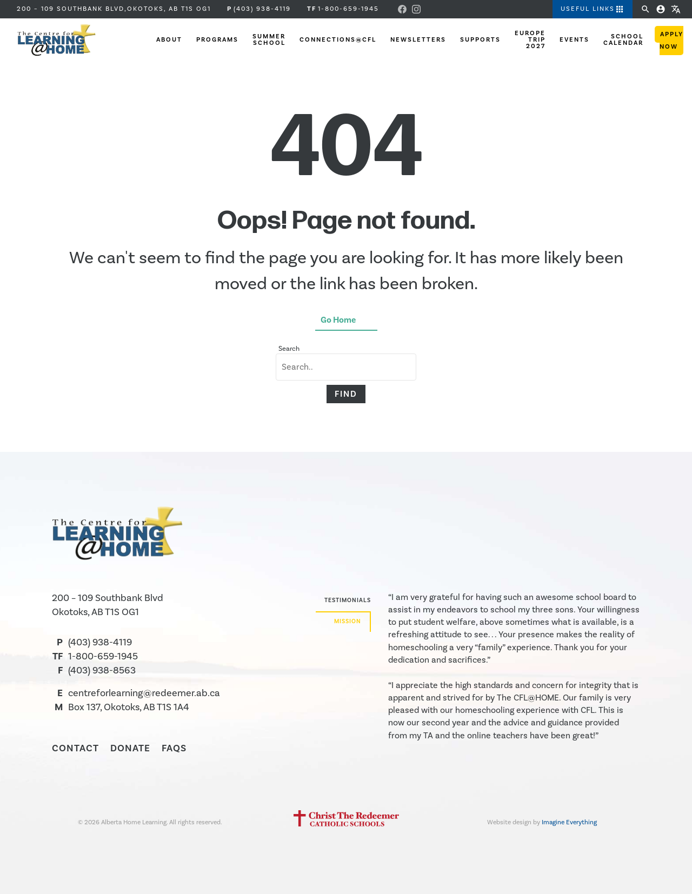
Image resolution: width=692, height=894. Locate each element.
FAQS (174, 748)
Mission (347, 621)
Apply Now (671, 41)
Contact (75, 748)
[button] (588, 9)
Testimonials (347, 600)
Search (289, 348)
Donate (130, 748)
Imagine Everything (569, 822)
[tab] (343, 601)
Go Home (338, 320)
